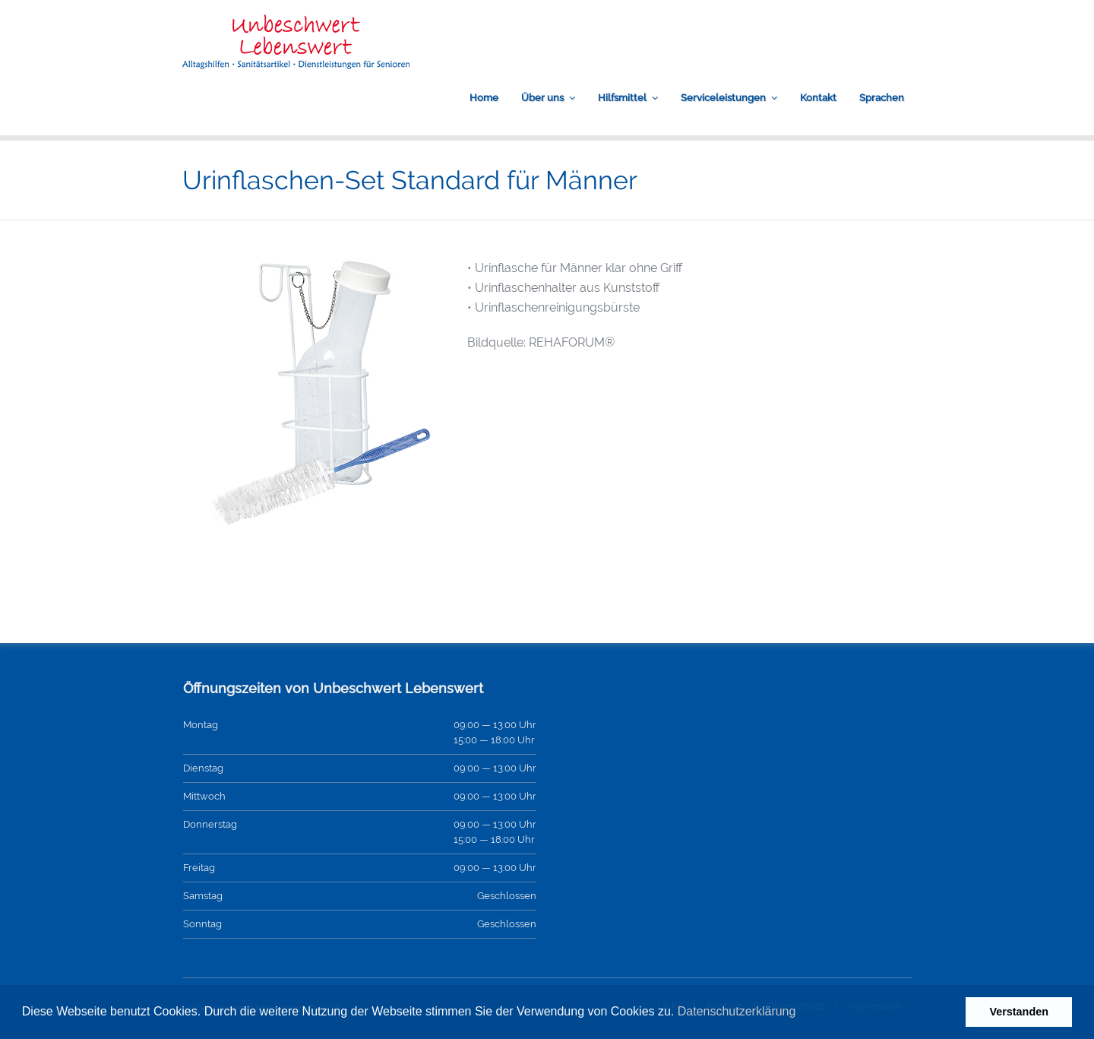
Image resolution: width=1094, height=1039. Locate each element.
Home (484, 97)
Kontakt (818, 97)
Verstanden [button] (1018, 1012)
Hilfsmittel (622, 97)
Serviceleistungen (723, 97)
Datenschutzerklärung (737, 1011)
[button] (801, 1013)
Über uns (542, 97)
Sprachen (881, 97)
